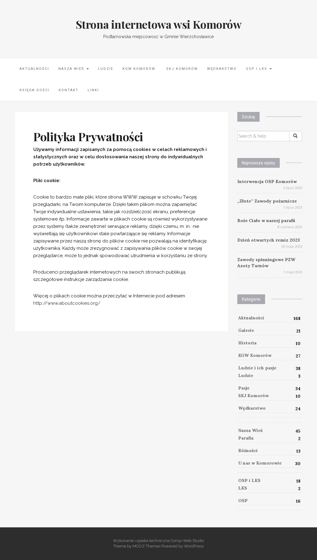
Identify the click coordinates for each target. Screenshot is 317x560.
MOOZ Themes (146, 546)
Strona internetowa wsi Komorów (159, 24)
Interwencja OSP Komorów (267, 181)
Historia (247, 343)
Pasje (244, 388)
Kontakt (68, 90)
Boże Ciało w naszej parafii (266, 220)
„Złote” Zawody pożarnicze (267, 201)
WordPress (194, 546)
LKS (242, 488)
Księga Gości (34, 90)
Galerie (246, 330)
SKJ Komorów (181, 69)
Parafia (245, 438)
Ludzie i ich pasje (257, 368)
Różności (248, 450)
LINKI (93, 90)
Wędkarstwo (222, 69)
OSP (243, 500)
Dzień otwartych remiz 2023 (268, 240)
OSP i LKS (259, 69)
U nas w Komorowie (260, 463)
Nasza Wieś (73, 69)
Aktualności (34, 69)
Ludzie (105, 69)
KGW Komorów (138, 69)
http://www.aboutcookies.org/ (66, 303)
